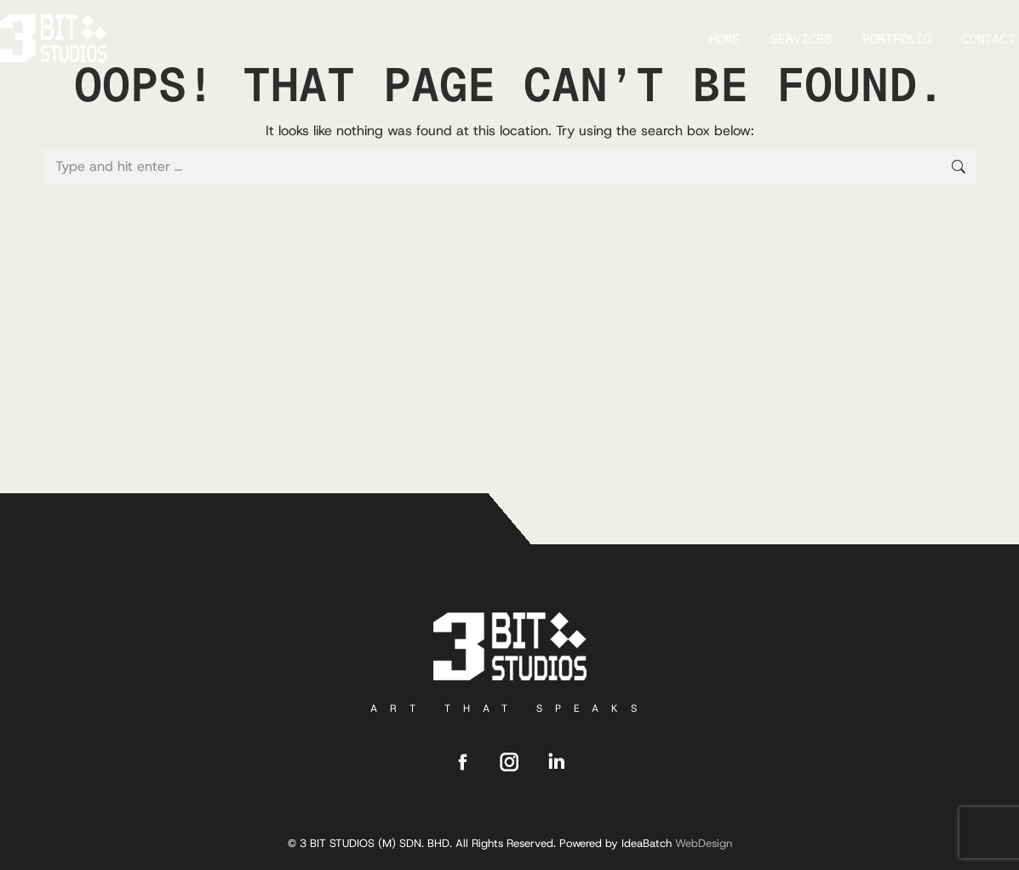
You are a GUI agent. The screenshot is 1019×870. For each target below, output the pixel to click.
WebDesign (703, 843)
